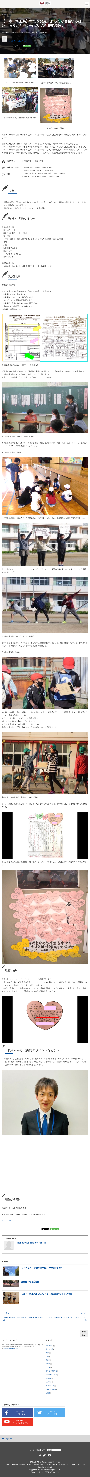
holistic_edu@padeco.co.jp (10, 1348)
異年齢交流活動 (50, 1389)
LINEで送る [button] (28, 45)
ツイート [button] (18, 45)
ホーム (31, 1450)
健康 (47, 1353)
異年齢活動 (7, 32)
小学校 (21, 32)
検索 (84, 1332)
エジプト (48, 1382)
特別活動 (44, 32)
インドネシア (50, 1385)
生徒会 (48, 1393)
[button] (87, 4)
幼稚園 (48, 1364)
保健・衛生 (49, 1345)
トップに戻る (6, 1220)
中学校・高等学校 (51, 1371)
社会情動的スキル (32, 32)
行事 (15, 32)
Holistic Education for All (17, 41)
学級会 (48, 1360)
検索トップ (40, 1450)
